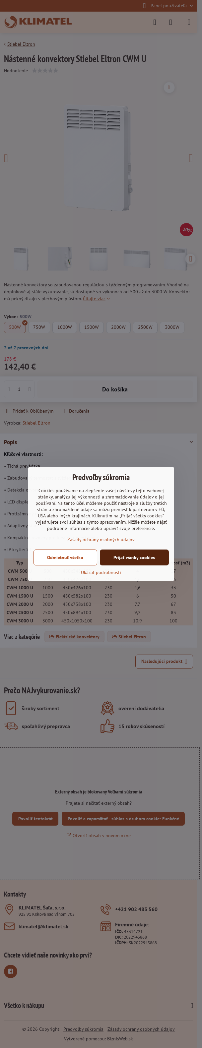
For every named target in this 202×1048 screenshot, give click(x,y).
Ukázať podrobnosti (101, 572)
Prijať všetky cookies (134, 557)
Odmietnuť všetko (65, 557)
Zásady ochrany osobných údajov (101, 540)
